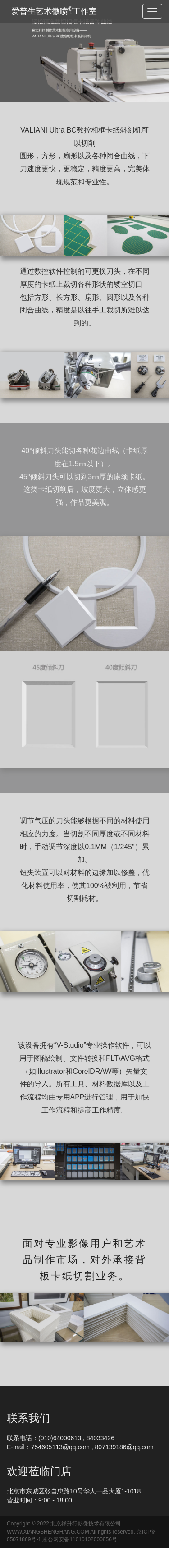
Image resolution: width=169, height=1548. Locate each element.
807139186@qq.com (124, 1447)
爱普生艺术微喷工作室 (54, 10)
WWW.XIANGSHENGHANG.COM (48, 1532)
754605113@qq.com (60, 1447)
